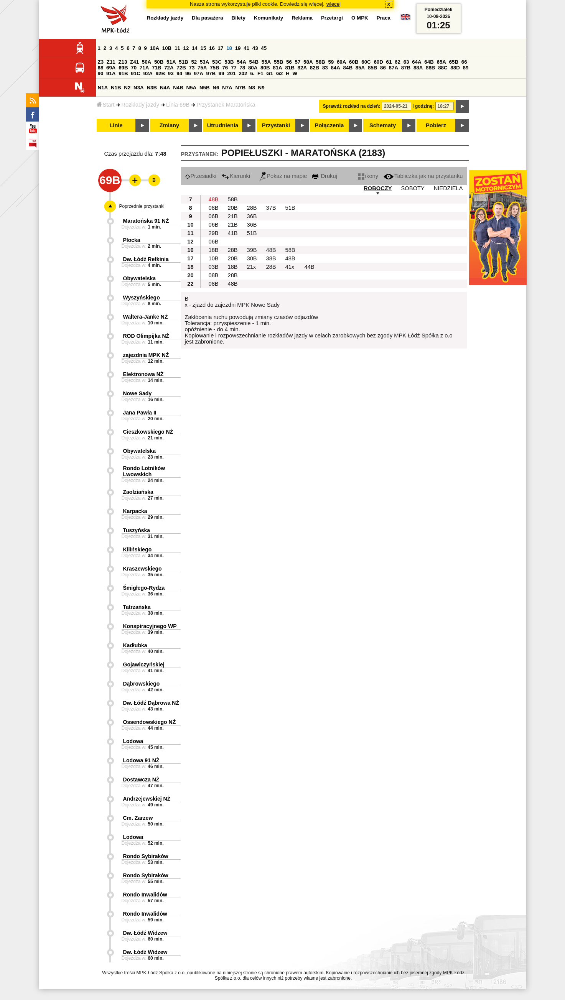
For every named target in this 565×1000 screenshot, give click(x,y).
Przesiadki (201, 176)
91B (123, 73)
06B (214, 216)
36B (252, 216)
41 (246, 48)
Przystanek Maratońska (225, 105)
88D (455, 68)
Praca (383, 18)
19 (238, 48)
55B (278, 62)
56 (289, 62)
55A (266, 62)
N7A (227, 87)
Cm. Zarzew (138, 818)
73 (192, 68)
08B (214, 208)
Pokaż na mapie (283, 176)
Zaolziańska (138, 492)
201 (231, 73)
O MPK (359, 18)
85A (360, 68)
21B (233, 216)
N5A (191, 87)
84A (335, 68)
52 (194, 62)
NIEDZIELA (448, 188)
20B (233, 208)
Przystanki (276, 125)
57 (298, 62)
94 (179, 73)
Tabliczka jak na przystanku (423, 176)
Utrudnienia (222, 125)
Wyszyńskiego (141, 297)
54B (254, 62)
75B (214, 68)
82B (314, 68)
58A (308, 62)
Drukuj (324, 176)
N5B (204, 87)
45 (264, 48)
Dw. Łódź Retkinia (146, 259)
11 (177, 48)
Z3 (101, 62)
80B (265, 68)
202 (243, 73)
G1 (269, 73)
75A (202, 68)
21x (251, 267)
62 (397, 62)
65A (441, 62)
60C (366, 62)
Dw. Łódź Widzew (145, 933)
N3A (138, 87)
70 (134, 68)
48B (214, 199)
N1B (116, 87)
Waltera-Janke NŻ (145, 317)
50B (158, 62)
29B (214, 233)
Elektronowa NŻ (143, 374)
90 (101, 73)
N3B (152, 87)
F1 (260, 73)
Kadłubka (135, 645)
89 (466, 68)
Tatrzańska (137, 607)
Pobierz (436, 125)
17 (221, 48)
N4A (165, 87)
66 (464, 62)
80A (252, 68)
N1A (103, 87)
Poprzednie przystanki (142, 206)
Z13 (122, 62)
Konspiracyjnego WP (150, 626)
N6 (215, 87)
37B (271, 208)
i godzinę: (423, 106)
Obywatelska (139, 278)
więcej (333, 4)
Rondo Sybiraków (145, 856)
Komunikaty (268, 18)
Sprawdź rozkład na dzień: (352, 106)
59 (331, 62)
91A (110, 73)
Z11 (111, 62)
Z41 (134, 62)
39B (252, 250)
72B (181, 68)
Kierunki (236, 176)
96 (188, 73)
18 (229, 48)
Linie (115, 125)
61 (389, 62)
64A (416, 62)
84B (348, 68)
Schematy (382, 125)
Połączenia (329, 125)
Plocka (131, 240)
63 (406, 62)
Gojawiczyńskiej (144, 664)
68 (101, 68)
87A (393, 68)
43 (255, 48)
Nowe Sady (137, 393)
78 (242, 68)
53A (204, 62)
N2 (127, 87)
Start (106, 105)
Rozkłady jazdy (140, 105)
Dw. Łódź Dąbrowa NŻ (151, 703)
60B (353, 62)
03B (214, 267)
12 (186, 48)
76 (225, 68)
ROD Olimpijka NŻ (146, 336)
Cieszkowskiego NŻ (148, 432)
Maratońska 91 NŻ (146, 221)
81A (277, 68)
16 (212, 48)
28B (252, 208)
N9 (261, 87)
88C (442, 68)
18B (214, 250)
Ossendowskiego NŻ (149, 722)
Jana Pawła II (139, 413)
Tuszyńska (136, 530)
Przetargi (332, 18)
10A (154, 48)
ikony (368, 176)
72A (168, 68)
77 (234, 68)
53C (216, 62)
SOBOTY (413, 188)
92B (160, 73)
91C (135, 73)
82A (302, 68)
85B (372, 68)
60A (341, 62)
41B (233, 233)
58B (320, 62)
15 (203, 48)
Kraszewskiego (142, 569)
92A (148, 73)
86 (383, 68)
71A (144, 68)
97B (211, 73)
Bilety (238, 18)
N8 (252, 87)
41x (290, 267)
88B (430, 68)
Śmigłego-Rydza (144, 588)
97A (198, 73)
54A (241, 62)
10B (166, 48)
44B (310, 267)
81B (289, 68)
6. (252, 73)
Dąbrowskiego (141, 684)
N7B (240, 87)
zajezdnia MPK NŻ (146, 355)
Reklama (302, 18)
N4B (178, 87)
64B (428, 62)
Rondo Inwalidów (145, 894)
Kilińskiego (137, 549)
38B (271, 258)
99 (221, 73)
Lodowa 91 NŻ (141, 760)
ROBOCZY (378, 188)
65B (453, 62)
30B (252, 258)
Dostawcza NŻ (141, 779)
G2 (279, 73)
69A (110, 68)
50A (146, 62)
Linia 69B (177, 105)
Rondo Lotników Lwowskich (144, 471)
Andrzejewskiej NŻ (147, 799)
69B (123, 68)
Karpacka (135, 511)
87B (405, 68)
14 (195, 48)
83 (325, 68)
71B (156, 68)
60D (378, 62)
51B (183, 62)
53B (229, 62)
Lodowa (133, 741)
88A (418, 68)
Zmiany (169, 125)
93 (171, 73)
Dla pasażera (207, 18)
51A (171, 62)
